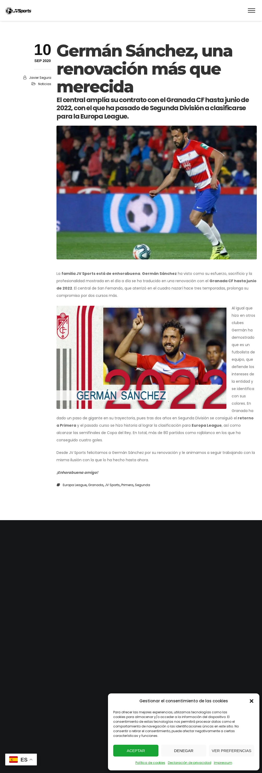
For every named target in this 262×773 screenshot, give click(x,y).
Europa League (75, 485)
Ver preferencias (232, 750)
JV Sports (112, 485)
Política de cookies (150, 762)
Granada (95, 485)
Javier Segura (40, 77)
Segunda (142, 485)
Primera (127, 485)
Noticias (44, 84)
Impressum (223, 762)
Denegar (183, 750)
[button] (251, 701)
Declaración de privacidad (189, 762)
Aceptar (136, 750)
